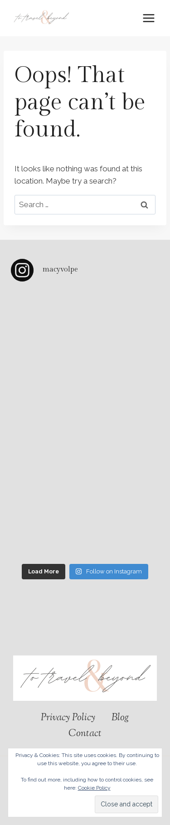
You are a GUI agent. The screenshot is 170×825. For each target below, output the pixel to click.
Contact (85, 734)
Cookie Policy (94, 788)
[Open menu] (148, 18)
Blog (120, 718)
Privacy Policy (68, 718)
